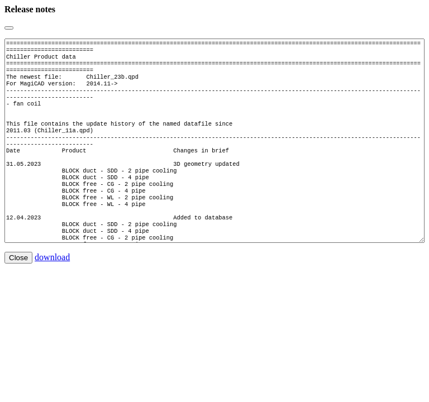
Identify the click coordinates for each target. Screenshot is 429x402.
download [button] (52, 290)
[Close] (8, 28)
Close (18, 291)
